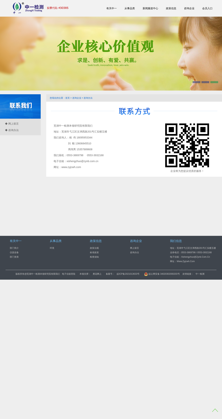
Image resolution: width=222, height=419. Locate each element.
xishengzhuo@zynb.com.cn (82, 161)
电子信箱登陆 (68, 274)
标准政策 (94, 252)
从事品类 (130, 8)
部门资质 (14, 257)
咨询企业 (189, 8)
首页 (67, 98)
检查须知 (94, 257)
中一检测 (200, 274)
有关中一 (111, 8)
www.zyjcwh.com (71, 167)
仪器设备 (14, 252)
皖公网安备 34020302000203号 (162, 274)
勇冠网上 (97, 274)
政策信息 (171, 8)
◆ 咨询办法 (12, 130)
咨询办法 (88, 98)
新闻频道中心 (150, 8)
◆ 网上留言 (12, 123)
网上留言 (134, 248)
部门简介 (14, 248)
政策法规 (94, 248)
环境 (52, 248)
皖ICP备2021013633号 (128, 274)
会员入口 (207, 8)
